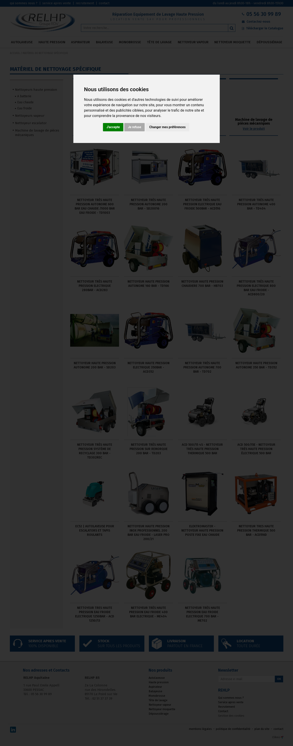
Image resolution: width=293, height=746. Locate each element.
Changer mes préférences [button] (167, 127)
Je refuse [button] (134, 127)
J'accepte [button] (113, 127)
